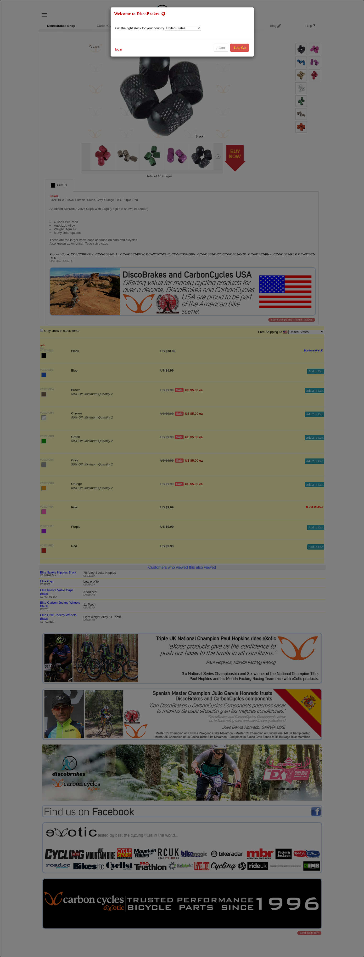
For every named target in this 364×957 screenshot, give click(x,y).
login (118, 49)
